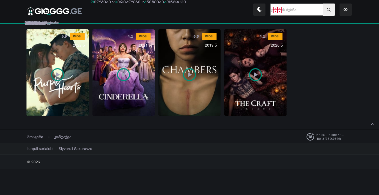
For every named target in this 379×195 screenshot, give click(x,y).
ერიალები (152, 10)
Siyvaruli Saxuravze (69, 149)
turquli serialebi (38, 149)
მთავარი (35, 136)
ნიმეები (192, 10)
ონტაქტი (228, 10)
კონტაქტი (63, 136)
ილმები (110, 10)
